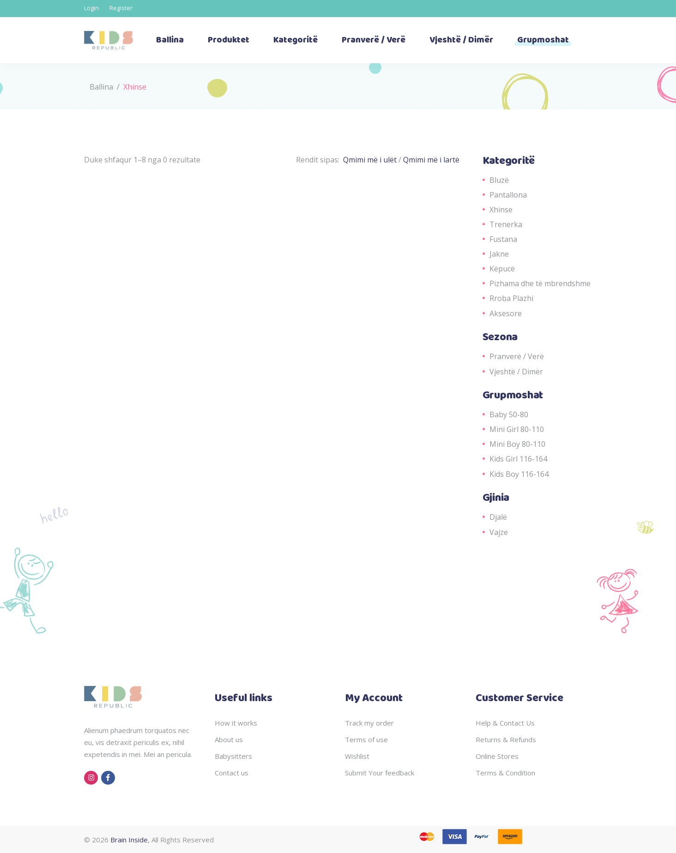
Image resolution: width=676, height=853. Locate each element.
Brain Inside (129, 839)
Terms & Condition (505, 772)
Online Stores (497, 756)
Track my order (369, 722)
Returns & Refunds (506, 739)
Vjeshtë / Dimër (516, 371)
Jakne (499, 254)
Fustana (503, 239)
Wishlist (357, 756)
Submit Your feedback (379, 772)
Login (91, 8)
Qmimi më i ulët (370, 160)
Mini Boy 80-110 (517, 444)
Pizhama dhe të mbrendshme (540, 283)
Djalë (498, 517)
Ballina (101, 87)
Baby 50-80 (508, 414)
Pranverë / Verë (516, 356)
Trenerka (505, 224)
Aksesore (505, 313)
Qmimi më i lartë (431, 160)
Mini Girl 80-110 (516, 429)
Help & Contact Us (505, 722)
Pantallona (508, 195)
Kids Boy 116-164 (519, 474)
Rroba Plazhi (511, 298)
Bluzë (499, 180)
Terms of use (366, 739)
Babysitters (233, 756)
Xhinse (501, 209)
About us (229, 739)
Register (121, 8)
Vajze (498, 532)
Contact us (231, 772)
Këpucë (502, 269)
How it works (236, 722)
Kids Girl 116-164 (518, 459)
